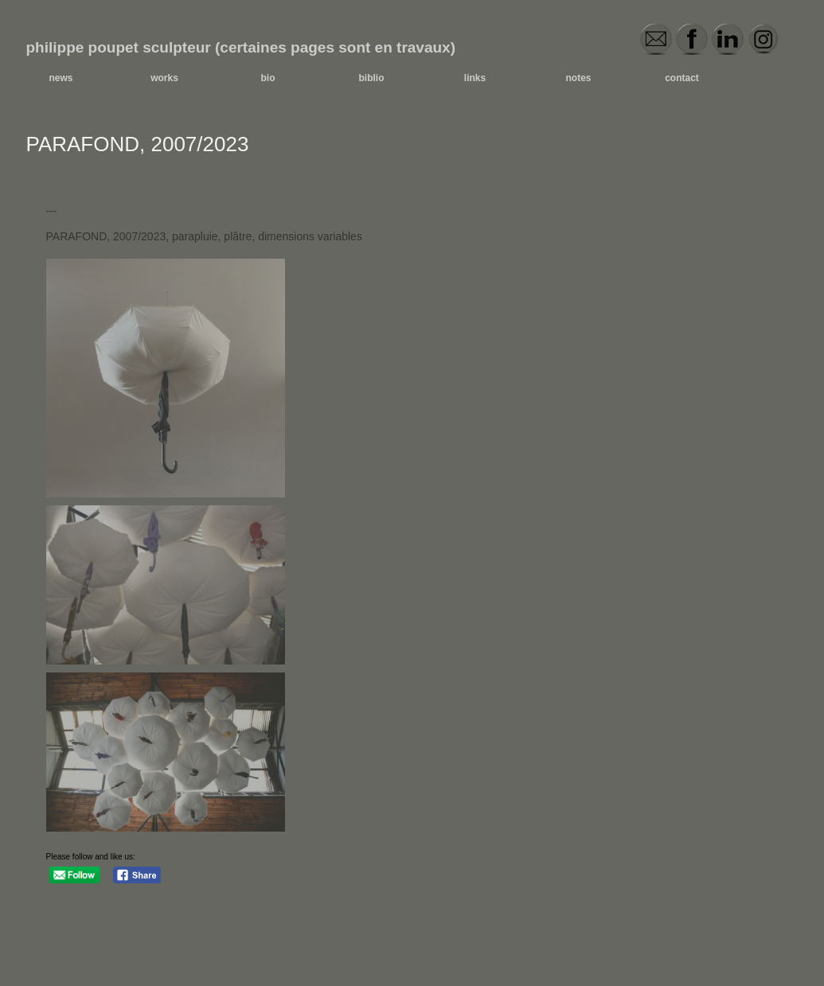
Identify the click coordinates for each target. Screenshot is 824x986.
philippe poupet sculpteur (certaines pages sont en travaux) (241, 48)
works (164, 78)
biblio (372, 78)
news (60, 78)
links (475, 78)
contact (682, 78)
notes (578, 78)
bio (268, 78)
